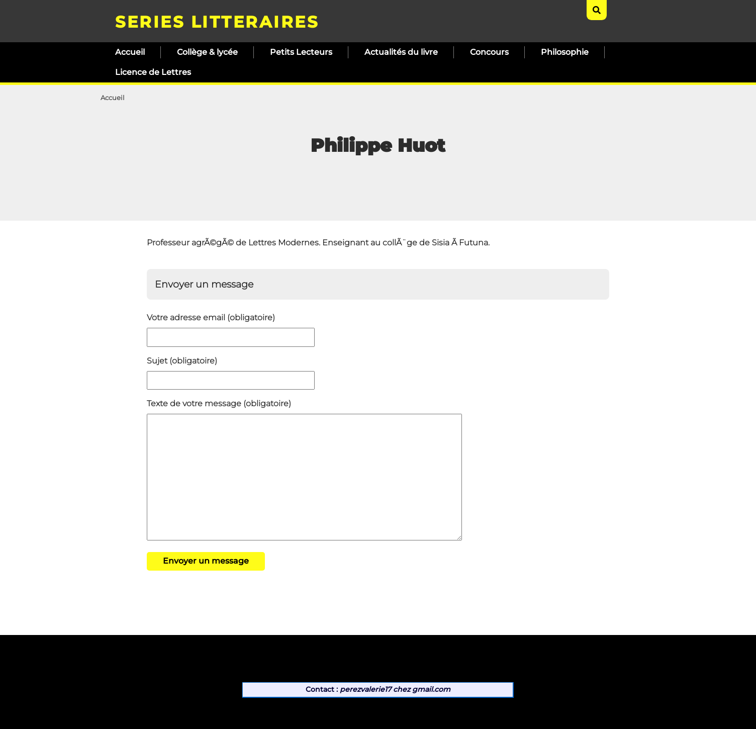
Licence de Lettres (153, 72)
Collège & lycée (207, 52)
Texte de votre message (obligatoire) (219, 403)
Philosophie (565, 52)
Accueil (130, 52)
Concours (489, 52)
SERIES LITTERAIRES (217, 22)
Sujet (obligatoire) (182, 361)
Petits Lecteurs (301, 52)
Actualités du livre (401, 52)
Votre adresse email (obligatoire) (211, 317)
